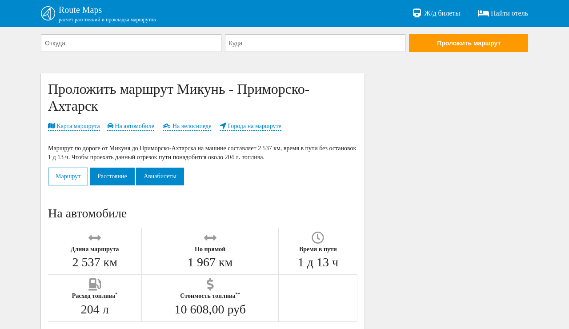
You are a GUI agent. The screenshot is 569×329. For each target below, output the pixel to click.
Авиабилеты (160, 176)
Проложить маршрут (469, 43)
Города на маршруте (250, 126)
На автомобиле (130, 126)
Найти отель (503, 13)
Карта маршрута (74, 126)
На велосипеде (187, 126)
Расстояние (112, 176)
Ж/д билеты (436, 13)
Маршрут (68, 176)
